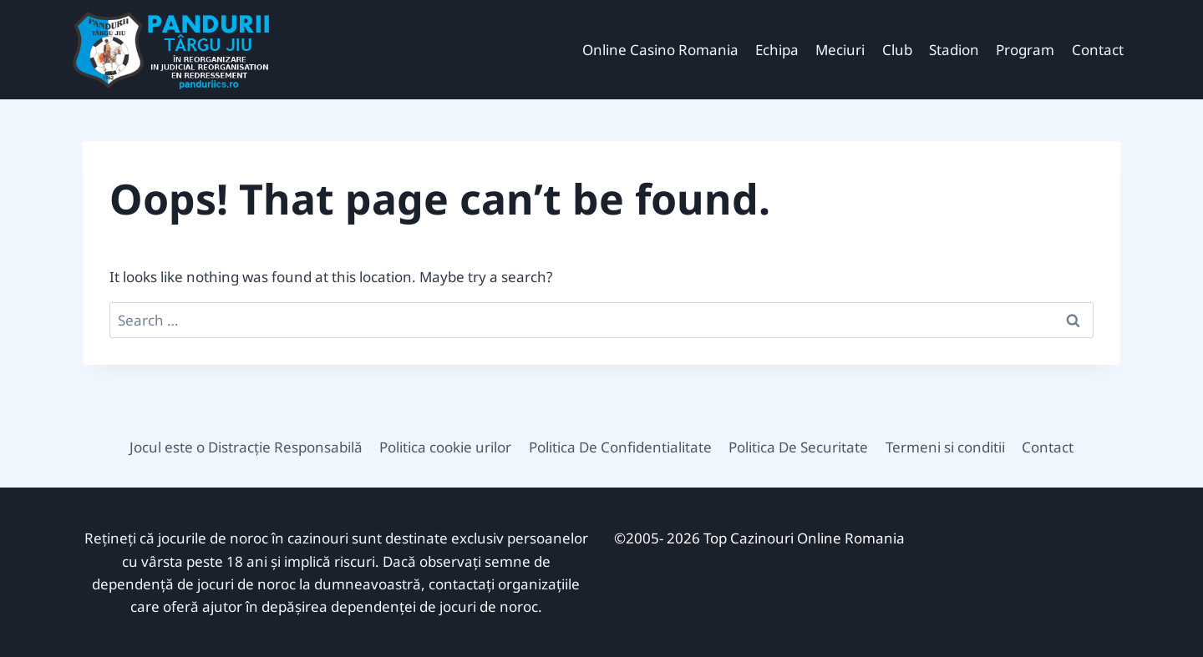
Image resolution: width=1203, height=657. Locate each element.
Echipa (777, 49)
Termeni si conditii (945, 447)
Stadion (954, 49)
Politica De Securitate (798, 447)
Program (1025, 49)
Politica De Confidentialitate (620, 447)
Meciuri (840, 49)
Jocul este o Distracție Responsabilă (246, 447)
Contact (1098, 49)
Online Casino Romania (660, 49)
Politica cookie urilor (445, 447)
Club (897, 49)
